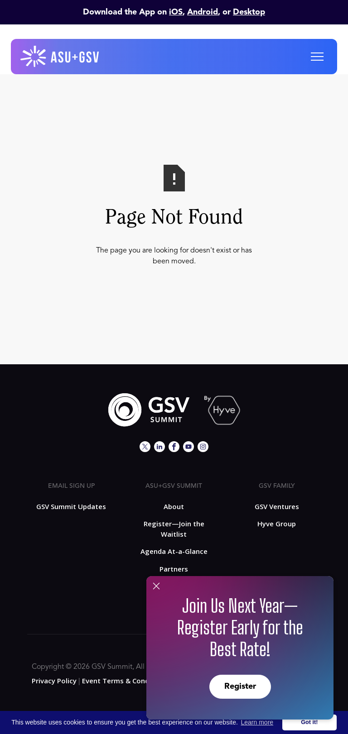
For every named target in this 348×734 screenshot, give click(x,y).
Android (202, 12)
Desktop (249, 12)
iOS (176, 12)
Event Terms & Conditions (125, 680)
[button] (317, 56)
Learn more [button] (257, 722)
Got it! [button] (309, 722)
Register (240, 686)
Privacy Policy (54, 680)
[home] (60, 56)
